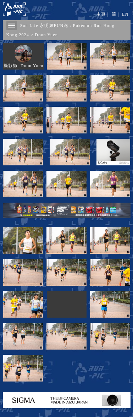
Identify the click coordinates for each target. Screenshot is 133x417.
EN (125, 14)
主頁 (101, 14)
